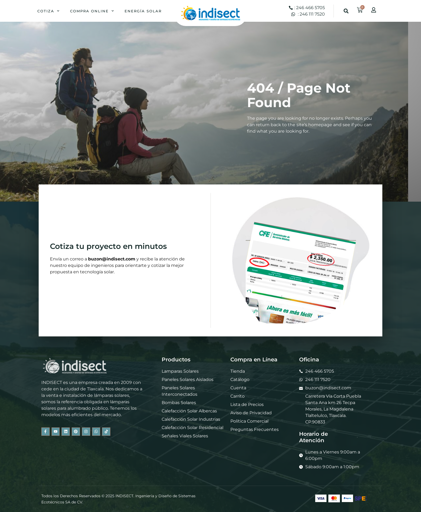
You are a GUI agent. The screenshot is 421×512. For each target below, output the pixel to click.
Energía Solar (143, 11)
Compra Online (92, 11)
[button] (346, 10)
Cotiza (48, 11)
